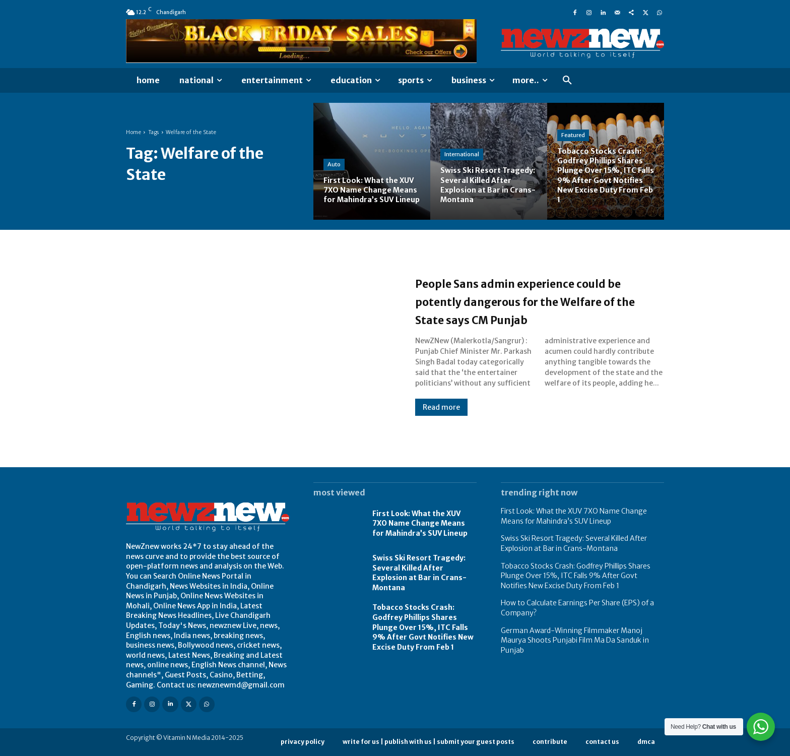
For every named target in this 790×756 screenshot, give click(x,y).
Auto (334, 154)
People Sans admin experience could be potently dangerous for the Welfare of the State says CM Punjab (532, 300)
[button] (567, 81)
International (461, 154)
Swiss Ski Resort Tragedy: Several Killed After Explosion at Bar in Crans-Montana (419, 572)
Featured (573, 135)
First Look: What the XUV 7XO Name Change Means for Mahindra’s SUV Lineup (420, 523)
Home (133, 132)
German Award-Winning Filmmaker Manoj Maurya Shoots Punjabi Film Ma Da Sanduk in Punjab (575, 640)
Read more (441, 416)
